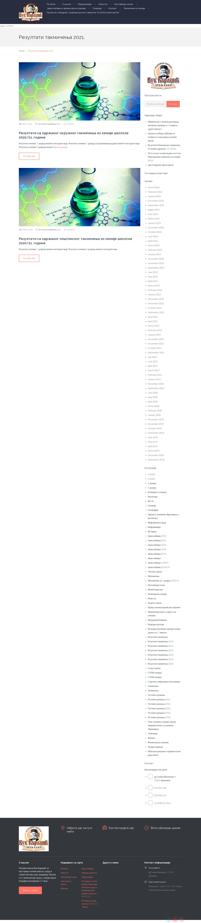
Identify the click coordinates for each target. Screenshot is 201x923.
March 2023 (154, 285)
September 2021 (156, 352)
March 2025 (154, 218)
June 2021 (153, 361)
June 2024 (153, 236)
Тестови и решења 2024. (159, 712)
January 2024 (154, 254)
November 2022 (156, 303)
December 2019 (156, 419)
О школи (66, 4)
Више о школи (30, 890)
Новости (103, 4)
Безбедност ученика (157, 492)
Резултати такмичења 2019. (161, 641)
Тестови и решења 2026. (159, 717)
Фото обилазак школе (165, 828)
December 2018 (156, 455)
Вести (151, 501)
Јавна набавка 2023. (157, 544)
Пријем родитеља (89, 872)
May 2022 (153, 316)
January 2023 (154, 294)
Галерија (97, 8)
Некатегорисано (155, 589)
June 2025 (153, 214)
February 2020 (155, 410)
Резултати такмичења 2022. (161, 650)
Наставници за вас (123, 4)
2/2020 (151, 478)
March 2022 (154, 325)
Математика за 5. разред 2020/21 (163, 580)
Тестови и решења (156, 695)
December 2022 (156, 299)
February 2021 (155, 374)
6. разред (152, 483)
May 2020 (153, 397)
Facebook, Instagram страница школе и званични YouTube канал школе (83, 12)
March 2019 (154, 450)
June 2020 (153, 392)
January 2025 (154, 223)
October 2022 (155, 307)
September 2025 (156, 205)
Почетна (51, 4)
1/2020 (151, 474)
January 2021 (154, 379)
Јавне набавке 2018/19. (159, 567)
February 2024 (155, 249)
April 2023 (153, 281)
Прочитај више (60, 147)
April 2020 (153, 401)
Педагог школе (155, 602)
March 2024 (154, 245)
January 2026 (154, 196)
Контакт (113, 8)
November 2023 (156, 263)
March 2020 (154, 406)
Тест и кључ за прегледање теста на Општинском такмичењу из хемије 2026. (164, 157)
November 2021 (156, 343)
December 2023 (156, 258)
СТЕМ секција (154, 672)
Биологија (152, 496)
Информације (85, 4)
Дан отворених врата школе (161, 164)
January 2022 (154, 334)
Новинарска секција (157, 594)
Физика (151, 738)
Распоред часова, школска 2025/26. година (90, 903)
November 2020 (156, 383)
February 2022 (155, 330)
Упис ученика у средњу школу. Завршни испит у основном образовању (162, 725)
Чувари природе (155, 746)
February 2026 (155, 191)
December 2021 (156, 339)
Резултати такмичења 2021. (49, 124)
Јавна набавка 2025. (157, 553)
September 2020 (156, 388)
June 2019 (153, 437)
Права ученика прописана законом (164, 607)
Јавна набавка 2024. (157, 549)
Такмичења (153, 686)
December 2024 (156, 227)
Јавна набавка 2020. (157, 536)
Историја (152, 531)
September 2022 (156, 312)
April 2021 (153, 365)
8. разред (152, 487)
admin (71, 124)
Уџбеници (152, 733)
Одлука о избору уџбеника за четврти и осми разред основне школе (162, 137)
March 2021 (154, 370)
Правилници (87, 877)
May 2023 (153, 276)
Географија (153, 510)
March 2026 (154, 187)
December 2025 (156, 200)
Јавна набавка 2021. (157, 540)
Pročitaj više (29, 156)
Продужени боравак (157, 619)
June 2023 (153, 272)
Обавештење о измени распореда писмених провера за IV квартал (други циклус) (163, 125)
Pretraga (173, 104)
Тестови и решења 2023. (159, 708)
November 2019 (156, 424)
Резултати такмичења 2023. (161, 654)
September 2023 (156, 267)
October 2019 (155, 428)
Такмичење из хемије (134, 8)
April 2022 (153, 321)
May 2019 (153, 441)
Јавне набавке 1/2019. (158, 562)
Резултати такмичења (158, 637)
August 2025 (154, 209)
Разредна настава (156, 624)
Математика (153, 576)
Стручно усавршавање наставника (164, 681)
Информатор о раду (157, 522)
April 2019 (153, 446)
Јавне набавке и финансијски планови (66, 8)
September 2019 (156, 432)
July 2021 (152, 357)
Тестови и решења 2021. (159, 699)
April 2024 (153, 241)
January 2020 (154, 415)
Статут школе (154, 668)
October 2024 (155, 232)
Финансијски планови (158, 742)
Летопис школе (155, 571)
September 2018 (156, 459)
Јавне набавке (154, 558)
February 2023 (155, 290)
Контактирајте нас (121, 828)
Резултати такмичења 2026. (161, 663)
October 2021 (155, 348)
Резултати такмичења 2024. (161, 659)
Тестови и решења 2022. (159, 703)
